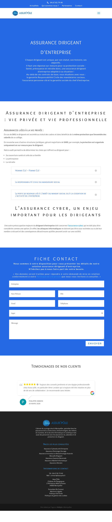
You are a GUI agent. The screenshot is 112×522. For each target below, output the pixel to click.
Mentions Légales (56, 491)
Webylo (59, 507)
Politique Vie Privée (56, 493)
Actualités (34, 5)
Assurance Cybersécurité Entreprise (56, 449)
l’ (68, 226)
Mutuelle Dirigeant (56, 456)
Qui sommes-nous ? (50, 5)
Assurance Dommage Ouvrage (56, 451)
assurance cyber (76, 226)
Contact (78, 5)
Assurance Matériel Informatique (56, 460)
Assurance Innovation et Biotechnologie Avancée (56, 453)
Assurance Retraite (56, 463)
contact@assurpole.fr (58, 475)
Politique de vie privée (49, 276)
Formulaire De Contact (56, 489)
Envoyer (95, 343)
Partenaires (67, 5)
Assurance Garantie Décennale (56, 458)
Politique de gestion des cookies (56, 495)
